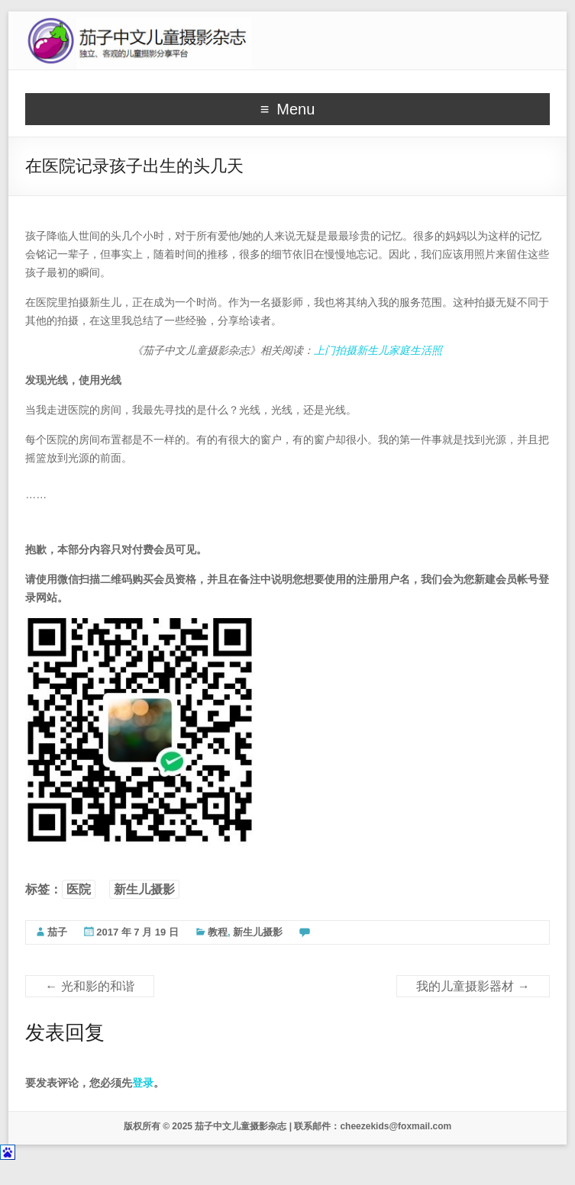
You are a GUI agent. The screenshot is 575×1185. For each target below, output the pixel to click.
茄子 (57, 932)
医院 (78, 889)
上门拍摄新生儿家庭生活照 (378, 350)
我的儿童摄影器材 (472, 986)
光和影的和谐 (89, 986)
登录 (142, 1083)
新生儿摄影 (144, 889)
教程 (218, 932)
